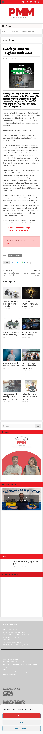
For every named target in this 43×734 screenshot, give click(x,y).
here (7, 243)
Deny (21, 722)
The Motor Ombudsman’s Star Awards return (30, 303)
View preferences (21, 728)
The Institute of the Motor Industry (12, 637)
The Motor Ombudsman (9, 674)
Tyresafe (5, 669)
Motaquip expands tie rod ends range (11, 333)
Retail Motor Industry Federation (12, 642)
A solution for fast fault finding (30, 333)
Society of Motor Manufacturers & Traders (14, 667)
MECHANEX (6, 640)
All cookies (21, 716)
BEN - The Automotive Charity (11, 630)
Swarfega (18, 255)
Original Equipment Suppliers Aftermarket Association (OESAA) (21, 664)
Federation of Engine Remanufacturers (14, 632)
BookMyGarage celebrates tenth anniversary (29, 365)
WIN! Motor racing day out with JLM (26, 562)
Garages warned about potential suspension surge (10, 396)
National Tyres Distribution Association (14, 662)
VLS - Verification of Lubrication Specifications (16, 645)
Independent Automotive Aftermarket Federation (17, 635)
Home (4, 40)
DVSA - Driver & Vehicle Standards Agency (15, 672)
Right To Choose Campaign (10, 659)
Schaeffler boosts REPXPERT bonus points (29, 396)
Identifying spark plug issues (31, 272)
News (11, 40)
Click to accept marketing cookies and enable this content (21, 499)
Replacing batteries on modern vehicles (12, 272)
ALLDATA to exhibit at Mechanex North (11, 364)
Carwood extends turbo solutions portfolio (25, 31)
